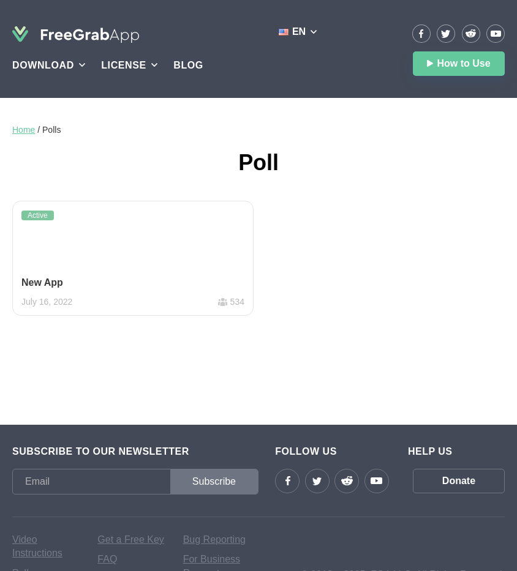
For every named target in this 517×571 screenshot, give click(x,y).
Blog (188, 65)
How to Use (463, 63)
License (123, 65)
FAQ (107, 559)
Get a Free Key (130, 539)
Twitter (446, 33)
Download (43, 65)
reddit (471, 33)
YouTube (495, 33)
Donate (458, 481)
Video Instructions (37, 546)
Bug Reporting (214, 539)
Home (23, 130)
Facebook (421, 33)
